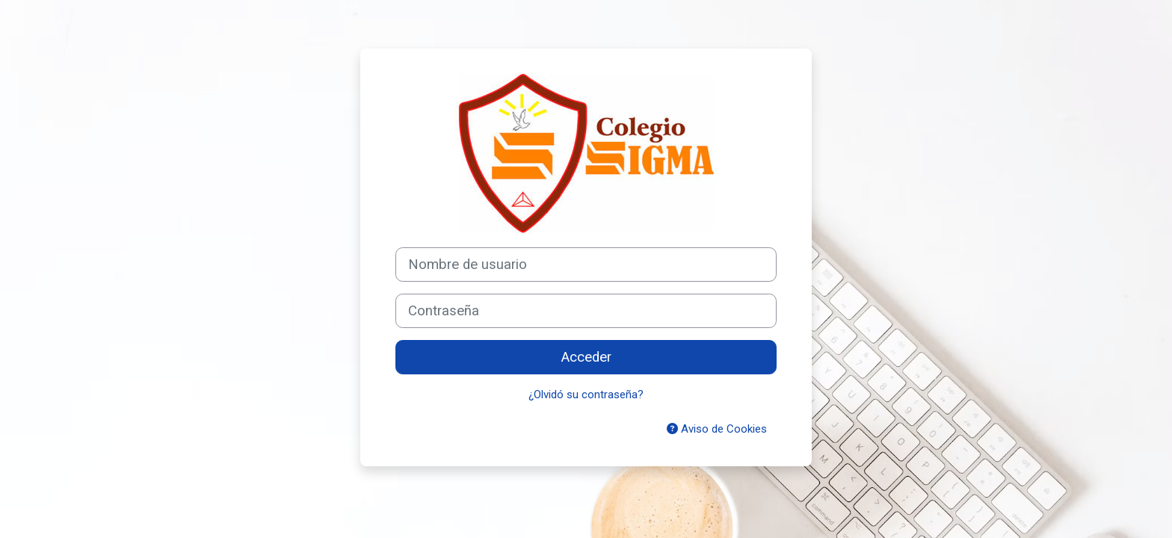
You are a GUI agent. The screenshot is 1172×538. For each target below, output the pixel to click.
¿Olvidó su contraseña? (586, 394)
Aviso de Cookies (717, 429)
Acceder (586, 357)
